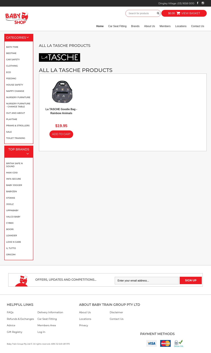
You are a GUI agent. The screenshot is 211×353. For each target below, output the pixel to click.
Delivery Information (50, 312)
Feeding (11, 78)
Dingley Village (176, 3)
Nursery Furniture (18, 97)
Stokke (10, 197)
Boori (10, 229)
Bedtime (11, 53)
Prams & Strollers (18, 125)
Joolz (10, 204)
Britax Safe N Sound (14, 165)
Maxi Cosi (12, 172)
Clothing (12, 65)
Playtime (11, 119)
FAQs (10, 312)
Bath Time (12, 47)
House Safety (14, 84)
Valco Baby (13, 216)
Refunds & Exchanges (20, 318)
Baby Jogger (14, 185)
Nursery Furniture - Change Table (18, 105)
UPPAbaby (12, 210)
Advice (11, 325)
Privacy (83, 325)
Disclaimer (116, 312)
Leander (11, 235)
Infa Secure (13, 178)
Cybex (10, 223)
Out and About (15, 113)
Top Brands (20, 151)
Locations (181, 26)
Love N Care (13, 242)
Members (165, 26)
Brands (135, 26)
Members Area (46, 325)
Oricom (10, 254)
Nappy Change (15, 91)
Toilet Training (15, 138)
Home (100, 26)
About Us (149, 26)
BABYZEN (11, 191)
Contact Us (197, 26)
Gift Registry (14, 332)
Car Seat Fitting (117, 26)
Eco (8, 72)
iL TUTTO (11, 248)
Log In (41, 332)
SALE (9, 131)
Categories (19, 37)
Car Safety (13, 59)
